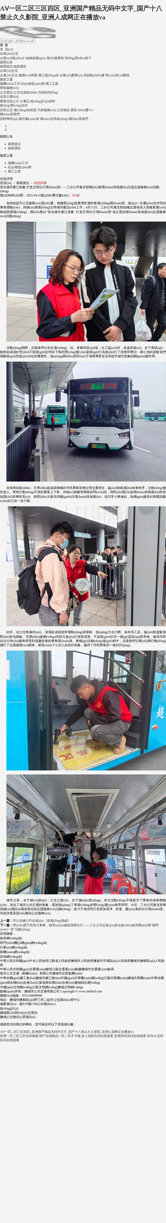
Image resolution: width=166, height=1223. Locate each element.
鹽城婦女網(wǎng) (87, 982)
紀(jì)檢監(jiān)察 (33, 83)
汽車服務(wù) (46, 110)
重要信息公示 (9, 101)
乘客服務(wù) (9, 88)
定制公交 (6, 110)
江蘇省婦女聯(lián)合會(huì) (55, 982)
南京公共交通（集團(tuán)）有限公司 (26, 973)
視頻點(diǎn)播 (94, 75)
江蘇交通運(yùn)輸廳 (66, 969)
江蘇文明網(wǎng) (45, 987)
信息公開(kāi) (9, 96)
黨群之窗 (6, 79)
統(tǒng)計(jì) (9, 1008)
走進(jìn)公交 (9, 53)
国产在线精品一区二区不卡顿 (60, 1036)
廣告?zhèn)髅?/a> (82, 110)
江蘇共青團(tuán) (115, 978)
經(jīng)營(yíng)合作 (14, 105)
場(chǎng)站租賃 (25, 110)
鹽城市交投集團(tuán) (67, 973)
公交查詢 (6, 92)
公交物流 (63, 110)
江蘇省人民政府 (59, 960)
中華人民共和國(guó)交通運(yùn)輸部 (26, 969)
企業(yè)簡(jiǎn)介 (12, 58)
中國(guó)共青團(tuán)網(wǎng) (82, 978)
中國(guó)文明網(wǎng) (16, 987)
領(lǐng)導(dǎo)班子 (78, 58)
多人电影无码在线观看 (97, 1036)
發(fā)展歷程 (55, 58)
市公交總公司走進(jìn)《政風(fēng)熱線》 (42, 920)
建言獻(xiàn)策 (29, 118)
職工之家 (51, 83)
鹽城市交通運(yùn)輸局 (97, 969)
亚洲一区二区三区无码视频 (19, 1036)
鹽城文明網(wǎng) (70, 987)
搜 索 (4, 45)
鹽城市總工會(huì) (48, 978)
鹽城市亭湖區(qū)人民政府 (111, 960)
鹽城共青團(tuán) (139, 978)
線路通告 (20, 66)
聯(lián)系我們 (10, 114)
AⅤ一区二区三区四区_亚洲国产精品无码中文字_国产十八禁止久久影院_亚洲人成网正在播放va (67, 1031)
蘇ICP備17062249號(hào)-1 (38, 1004)
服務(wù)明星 (28, 75)
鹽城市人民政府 (82, 960)
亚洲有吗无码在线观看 (130, 1036)
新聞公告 (6, 62)
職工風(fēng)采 (48, 75)
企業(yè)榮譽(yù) (71, 75)
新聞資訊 (6, 66)
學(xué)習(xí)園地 (117, 75)
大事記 (25, 101)
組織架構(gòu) (36, 58)
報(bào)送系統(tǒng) (54, 118)
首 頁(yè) (6, 49)
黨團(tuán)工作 (10, 83)
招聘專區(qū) (9, 118)
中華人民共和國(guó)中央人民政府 (24, 960)
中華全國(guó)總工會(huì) (18, 978)
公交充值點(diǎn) (26, 92)
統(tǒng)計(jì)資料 (42, 101)
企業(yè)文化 (9, 70)
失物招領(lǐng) (48, 92)
